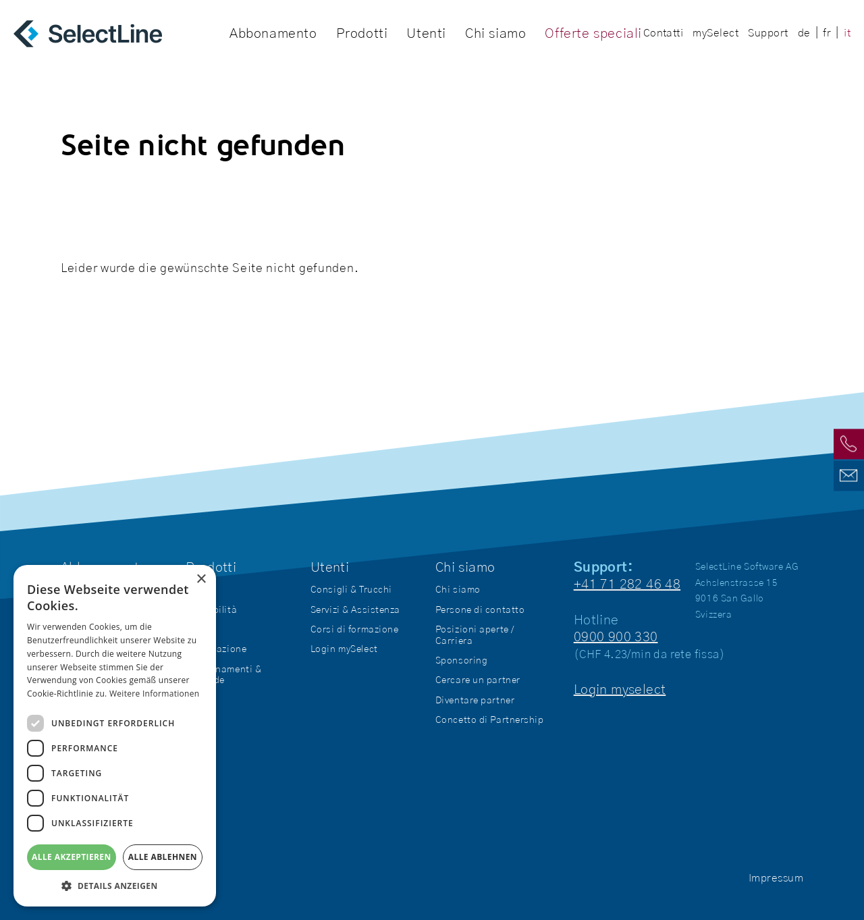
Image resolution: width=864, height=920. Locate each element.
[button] (114, 886)
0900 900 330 (616, 637)
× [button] (201, 579)
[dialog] (115, 736)
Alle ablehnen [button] (162, 857)
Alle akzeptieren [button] (71, 857)
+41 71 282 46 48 (627, 584)
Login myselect (620, 690)
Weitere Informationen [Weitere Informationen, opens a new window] (154, 693)
